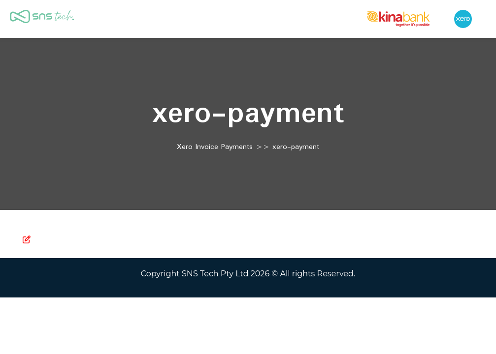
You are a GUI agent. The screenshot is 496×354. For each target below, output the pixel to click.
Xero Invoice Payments (215, 147)
